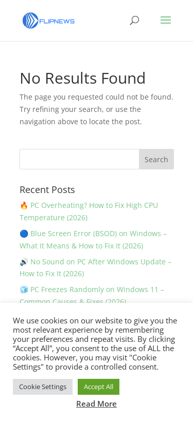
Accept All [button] (98, 386)
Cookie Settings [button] (42, 386)
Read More (96, 403)
